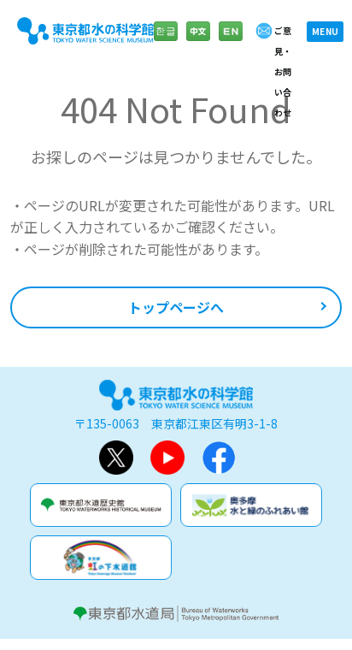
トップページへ (176, 307)
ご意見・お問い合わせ (282, 71)
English (231, 39)
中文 (198, 39)
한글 (166, 39)
